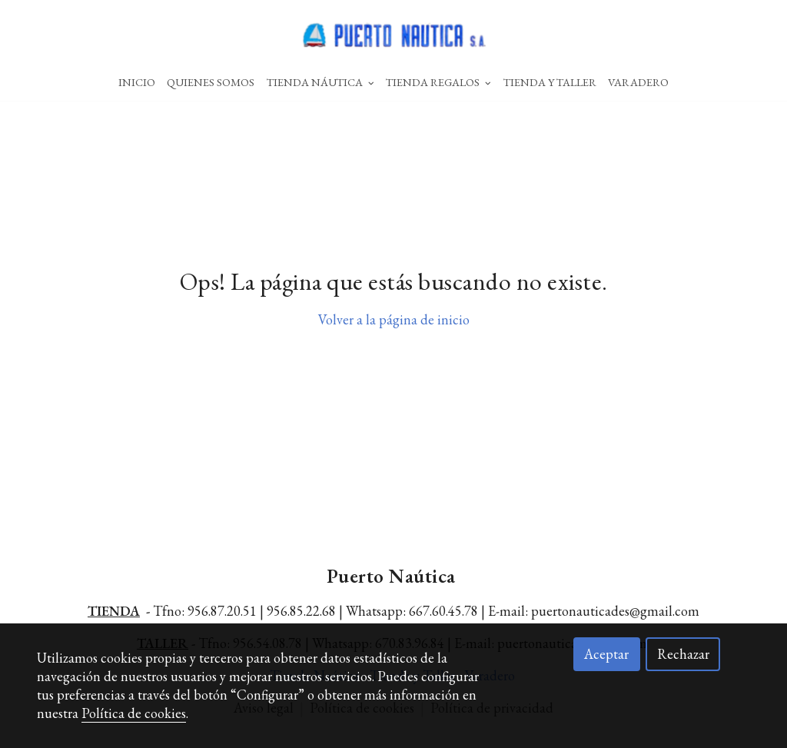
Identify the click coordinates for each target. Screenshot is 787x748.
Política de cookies (133, 713)
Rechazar (683, 654)
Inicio (136, 82)
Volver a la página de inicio (394, 319)
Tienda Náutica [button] (320, 82)
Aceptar (606, 654)
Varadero (638, 82)
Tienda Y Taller (549, 82)
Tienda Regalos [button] (438, 82)
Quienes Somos (210, 82)
